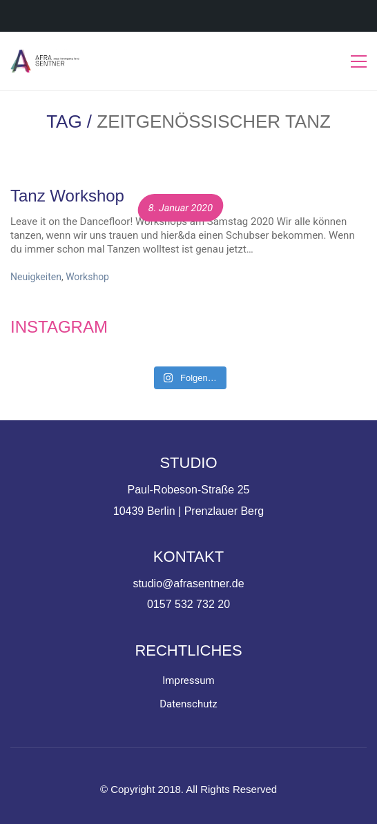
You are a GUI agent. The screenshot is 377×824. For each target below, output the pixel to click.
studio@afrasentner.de (188, 583)
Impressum (188, 680)
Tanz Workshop (67, 196)
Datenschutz (189, 704)
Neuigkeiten (35, 276)
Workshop (87, 276)
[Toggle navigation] (359, 61)
